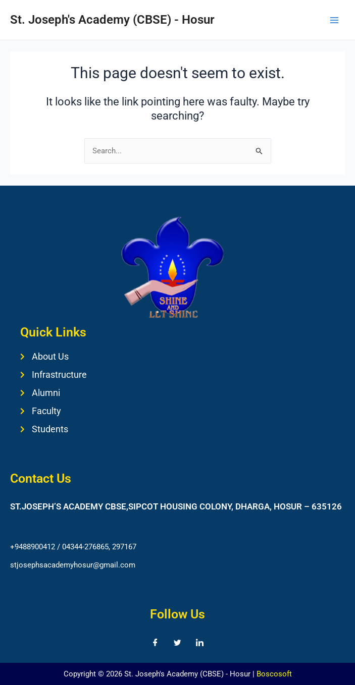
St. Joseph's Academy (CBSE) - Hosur (112, 20)
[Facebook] (155, 642)
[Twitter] (177, 642)
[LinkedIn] (200, 642)
